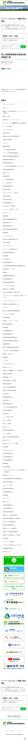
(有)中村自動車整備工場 (8, 525)
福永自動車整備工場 (8, 403)
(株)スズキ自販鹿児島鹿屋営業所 (11, 436)
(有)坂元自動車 (6, 466)
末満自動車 (5, 327)
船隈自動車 (5, 463)
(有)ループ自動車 (7, 423)
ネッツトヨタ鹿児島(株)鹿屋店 (10, 153)
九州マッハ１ (6, 108)
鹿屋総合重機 (6, 146)
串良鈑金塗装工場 (7, 383)
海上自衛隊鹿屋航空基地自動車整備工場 (13, 478)
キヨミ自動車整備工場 (8, 179)
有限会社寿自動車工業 (8, 488)
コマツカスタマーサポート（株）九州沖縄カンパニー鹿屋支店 (15, 471)
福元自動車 (5, 255)
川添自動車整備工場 (8, 262)
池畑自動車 (5, 357)
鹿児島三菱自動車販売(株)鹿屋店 (11, 347)
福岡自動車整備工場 (8, 397)
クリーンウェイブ (7, 245)
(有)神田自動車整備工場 (8, 430)
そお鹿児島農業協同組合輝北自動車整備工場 (14, 265)
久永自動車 (5, 446)
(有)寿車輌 (5, 495)
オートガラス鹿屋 (7, 126)
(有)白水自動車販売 (7, 410)
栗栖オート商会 (6, 116)
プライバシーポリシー (10, 730)
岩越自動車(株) (6, 344)
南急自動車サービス (8, 377)
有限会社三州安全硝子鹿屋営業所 (11, 136)
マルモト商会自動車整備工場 (10, 407)
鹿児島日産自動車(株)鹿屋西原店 (11, 156)
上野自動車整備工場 (8, 505)
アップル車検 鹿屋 (8, 417)
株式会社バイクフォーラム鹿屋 (10, 443)
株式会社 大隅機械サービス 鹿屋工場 (13, 370)
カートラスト (6, 307)
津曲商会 (5, 272)
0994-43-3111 (7, 63)
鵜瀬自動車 (5, 216)
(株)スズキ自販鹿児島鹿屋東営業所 (11, 310)
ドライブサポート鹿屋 (8, 285)
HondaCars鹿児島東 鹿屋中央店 (11, 292)
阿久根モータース (7, 551)
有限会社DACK (6, 133)
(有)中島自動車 (6, 242)
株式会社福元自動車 (8, 482)
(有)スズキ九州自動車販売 (9, 521)
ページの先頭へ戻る (15, 716)
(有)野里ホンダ (6, 400)
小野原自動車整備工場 (8, 511)
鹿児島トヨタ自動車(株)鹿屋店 (10, 531)
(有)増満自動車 (6, 317)
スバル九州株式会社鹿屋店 (9, 149)
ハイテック (5, 143)
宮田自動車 (5, 538)
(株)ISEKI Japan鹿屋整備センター (11, 304)
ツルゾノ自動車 (6, 433)
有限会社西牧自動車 (8, 373)
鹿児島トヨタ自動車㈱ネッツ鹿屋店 (11, 535)
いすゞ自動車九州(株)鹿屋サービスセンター (13, 166)
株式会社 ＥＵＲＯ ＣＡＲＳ (10, 320)
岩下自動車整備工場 (8, 456)
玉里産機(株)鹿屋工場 (8, 548)
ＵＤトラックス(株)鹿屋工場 (10, 249)
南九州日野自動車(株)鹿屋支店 (10, 229)
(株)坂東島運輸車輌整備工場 (10, 219)
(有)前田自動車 (6, 196)
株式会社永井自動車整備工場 (10, 239)
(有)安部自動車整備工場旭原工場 (11, 340)
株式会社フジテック (8, 367)
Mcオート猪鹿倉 (7, 420)
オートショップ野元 (8, 485)
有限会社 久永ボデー (8, 354)
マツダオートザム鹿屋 (8, 314)
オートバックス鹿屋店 (8, 541)
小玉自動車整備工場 (8, 460)
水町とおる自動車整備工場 (9, 387)
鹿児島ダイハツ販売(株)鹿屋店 (10, 515)
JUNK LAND (6, 393)
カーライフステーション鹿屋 (10, 192)
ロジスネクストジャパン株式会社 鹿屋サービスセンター (15, 296)
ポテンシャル (6, 498)
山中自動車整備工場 (8, 330)
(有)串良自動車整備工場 (8, 252)
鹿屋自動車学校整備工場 (9, 159)
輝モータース (6, 427)
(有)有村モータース (7, 475)
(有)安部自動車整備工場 (8, 169)
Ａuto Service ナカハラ (8, 363)
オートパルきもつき (8, 235)
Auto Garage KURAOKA (9, 206)
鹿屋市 (3, 100)
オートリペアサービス (8, 129)
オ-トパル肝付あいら (8, 182)
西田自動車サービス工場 (9, 269)
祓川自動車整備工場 (8, 491)
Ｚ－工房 (5, 360)
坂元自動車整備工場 (8, 453)
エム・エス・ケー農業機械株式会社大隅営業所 (14, 123)
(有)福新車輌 (6, 176)
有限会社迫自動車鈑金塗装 (9, 390)
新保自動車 (5, 232)
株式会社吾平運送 (7, 199)
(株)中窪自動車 (6, 189)
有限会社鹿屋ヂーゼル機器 (9, 380)
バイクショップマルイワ (9, 104)
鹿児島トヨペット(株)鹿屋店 (10, 528)
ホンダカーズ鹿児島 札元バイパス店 (12, 545)
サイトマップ (19, 730)
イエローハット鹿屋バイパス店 (10, 209)
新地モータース (6, 440)
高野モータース (6, 501)
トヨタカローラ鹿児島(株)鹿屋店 (11, 350)
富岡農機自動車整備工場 (9, 275)
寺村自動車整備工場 (8, 162)
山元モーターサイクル (8, 450)
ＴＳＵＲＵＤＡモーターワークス (11, 300)
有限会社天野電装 (7, 139)
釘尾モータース (6, 172)
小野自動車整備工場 (8, 508)
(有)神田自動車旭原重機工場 (10, 337)
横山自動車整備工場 (8, 334)
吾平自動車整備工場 (8, 186)
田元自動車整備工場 (8, 279)
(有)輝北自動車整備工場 (8, 282)
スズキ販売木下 (6, 259)
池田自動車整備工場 (8, 324)
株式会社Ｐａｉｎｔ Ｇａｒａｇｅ (11, 119)
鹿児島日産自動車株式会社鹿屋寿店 (11, 518)
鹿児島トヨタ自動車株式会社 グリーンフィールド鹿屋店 (15, 112)
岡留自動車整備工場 (8, 226)
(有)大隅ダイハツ (7, 413)
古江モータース (6, 212)
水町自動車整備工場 (8, 202)
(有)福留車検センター (8, 222)
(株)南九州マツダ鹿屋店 (8, 289)
